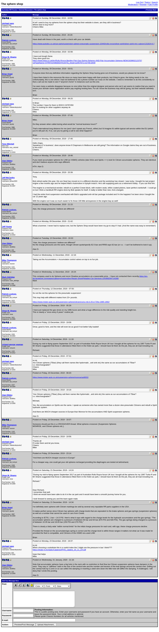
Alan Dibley (7, 161)
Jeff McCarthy (8, 178)
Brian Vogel (7, 74)
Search (155, 2)
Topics (147, 2)
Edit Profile (153, 4)
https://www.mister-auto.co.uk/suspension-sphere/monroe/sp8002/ (61, 377)
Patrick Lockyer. (9, 40)
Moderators (133, 4)
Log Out (139, 2)
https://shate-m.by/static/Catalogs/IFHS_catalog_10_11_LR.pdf (59, 550)
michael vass (8, 23)
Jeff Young (7, 226)
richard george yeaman (12, 344)
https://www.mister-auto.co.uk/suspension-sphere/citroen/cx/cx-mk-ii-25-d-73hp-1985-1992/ (71, 302)
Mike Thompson (9, 260)
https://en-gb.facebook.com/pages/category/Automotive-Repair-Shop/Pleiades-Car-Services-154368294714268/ (90, 277)
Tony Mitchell (8, 144)
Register (143, 4)
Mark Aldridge (8, 277)
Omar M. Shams (9, 57)
